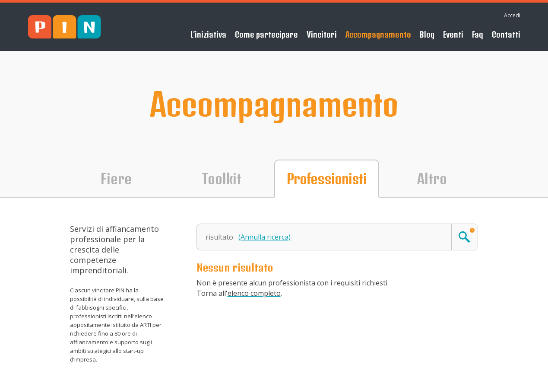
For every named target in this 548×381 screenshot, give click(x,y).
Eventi (453, 34)
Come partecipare (266, 34)
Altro (432, 178)
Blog (427, 34)
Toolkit (221, 178)
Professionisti (327, 178)
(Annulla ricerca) (264, 237)
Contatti (506, 34)
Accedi (512, 15)
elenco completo (254, 293)
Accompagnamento (378, 34)
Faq (477, 34)
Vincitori (322, 34)
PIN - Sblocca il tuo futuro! (64, 27)
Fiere (116, 178)
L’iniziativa (208, 34)
